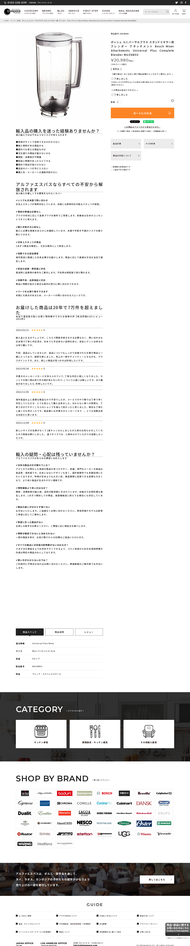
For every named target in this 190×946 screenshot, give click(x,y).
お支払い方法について (108, 916)
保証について (64, 932)
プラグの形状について (68, 916)
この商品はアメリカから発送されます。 (142, 127)
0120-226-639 (17, 2)
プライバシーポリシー (149, 924)
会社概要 (103, 924)
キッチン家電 (15, 21)
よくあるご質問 (25, 916)
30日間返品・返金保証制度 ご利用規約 (75, 924)
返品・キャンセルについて (29, 924)
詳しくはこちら (157, 879)
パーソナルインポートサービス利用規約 (35, 932)
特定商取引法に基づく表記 (110, 932)
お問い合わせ (145, 932)
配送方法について (147, 916)
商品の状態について (122, 155)
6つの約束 (150, 143)
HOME (6, 21)
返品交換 (117, 143)
